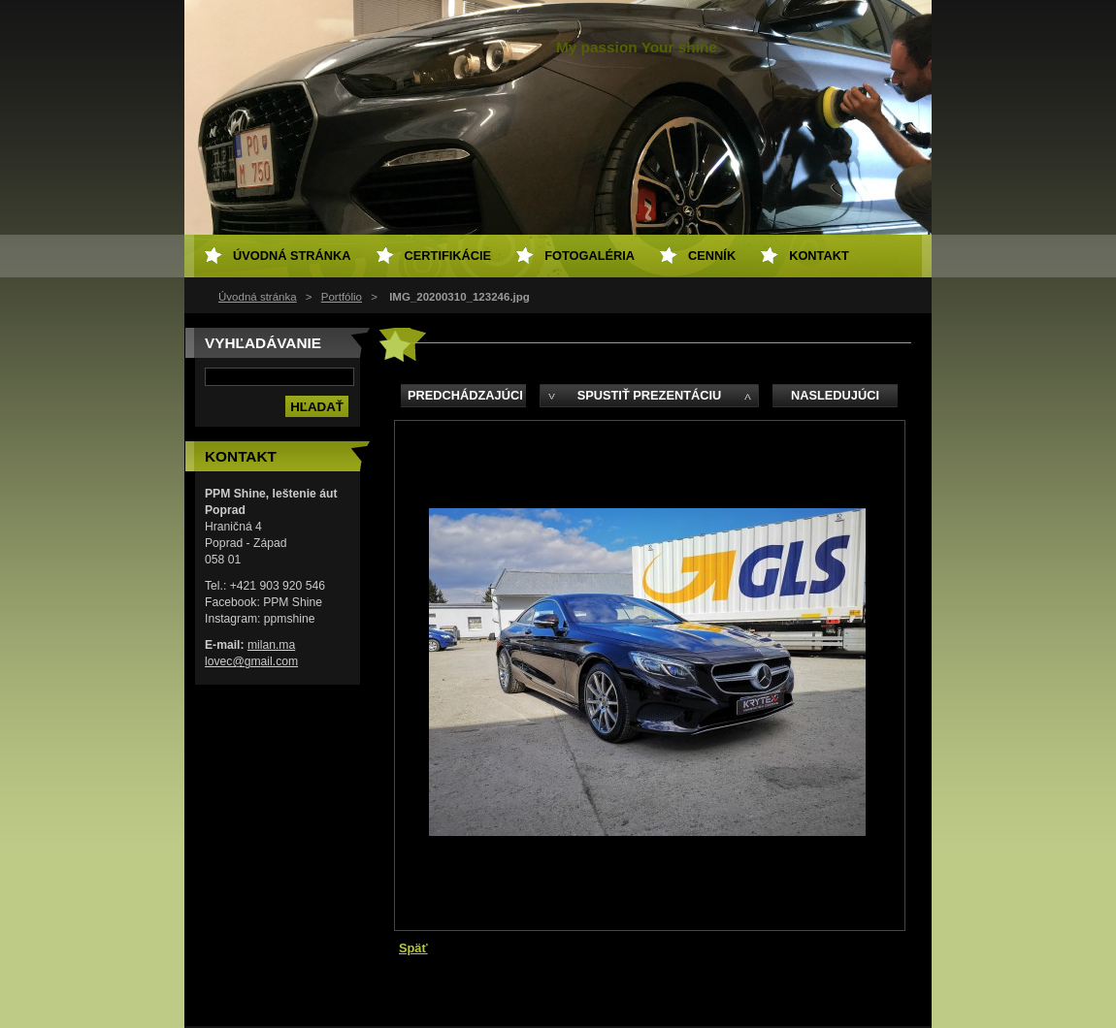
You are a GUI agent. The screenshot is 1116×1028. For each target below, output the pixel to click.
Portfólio (341, 297)
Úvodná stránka (257, 297)
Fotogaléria (589, 255)
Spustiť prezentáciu (649, 395)
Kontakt (819, 255)
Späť (413, 948)
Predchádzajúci (465, 395)
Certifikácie (448, 255)
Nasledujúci (835, 395)
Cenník (712, 255)
